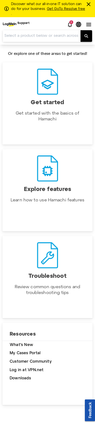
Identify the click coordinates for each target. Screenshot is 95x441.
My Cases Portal (25, 353)
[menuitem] (16, 24)
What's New (21, 345)
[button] (70, 25)
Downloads (20, 378)
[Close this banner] (89, 4)
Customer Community (31, 361)
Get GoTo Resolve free (66, 9)
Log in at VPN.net (27, 370)
